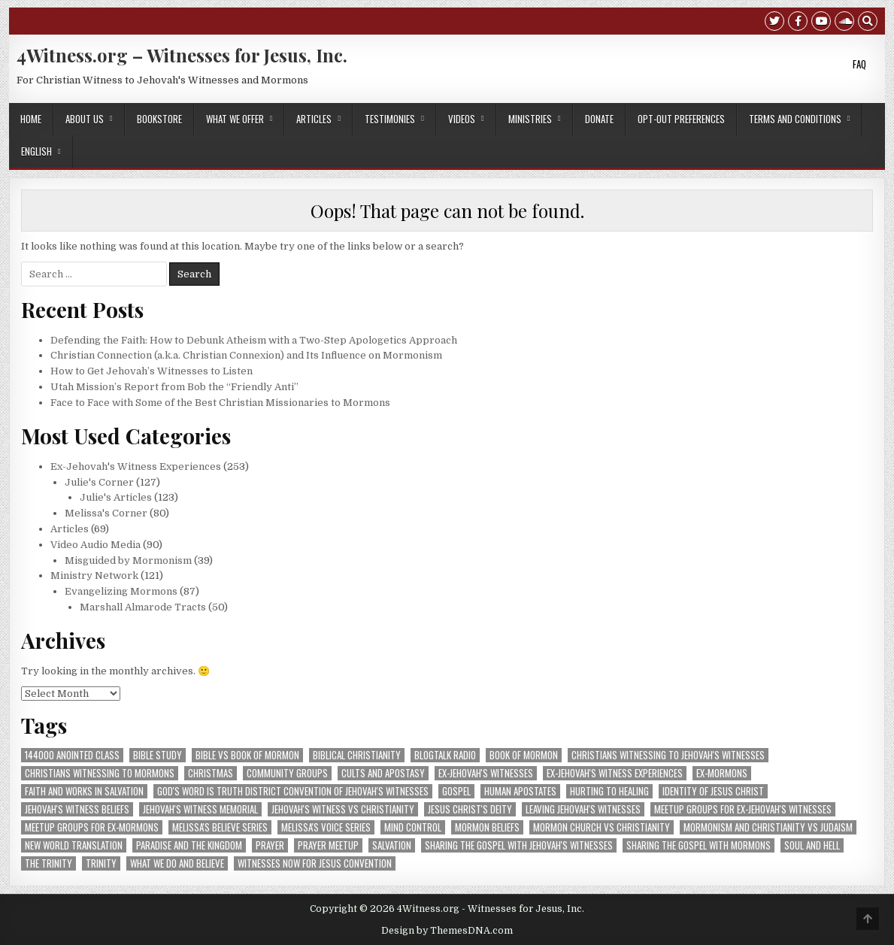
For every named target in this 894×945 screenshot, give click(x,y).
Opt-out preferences (681, 118)
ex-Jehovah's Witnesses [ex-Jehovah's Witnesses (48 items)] (485, 773)
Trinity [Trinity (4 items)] (101, 863)
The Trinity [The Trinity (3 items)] (48, 863)
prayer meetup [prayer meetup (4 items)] (328, 845)
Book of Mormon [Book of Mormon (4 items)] (523, 755)
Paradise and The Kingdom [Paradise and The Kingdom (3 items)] (189, 845)
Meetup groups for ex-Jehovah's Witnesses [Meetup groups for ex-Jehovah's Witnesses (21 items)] (743, 809)
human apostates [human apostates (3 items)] (520, 791)
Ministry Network (94, 575)
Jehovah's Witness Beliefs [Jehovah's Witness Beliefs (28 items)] (77, 809)
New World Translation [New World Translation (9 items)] (74, 845)
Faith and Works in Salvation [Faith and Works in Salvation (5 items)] (84, 791)
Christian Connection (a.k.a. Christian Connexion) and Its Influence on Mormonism (246, 355)
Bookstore (159, 118)
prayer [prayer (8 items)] (270, 845)
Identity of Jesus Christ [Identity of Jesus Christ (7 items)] (713, 791)
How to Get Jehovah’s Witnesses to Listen (151, 371)
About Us (84, 118)
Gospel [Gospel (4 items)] (456, 791)
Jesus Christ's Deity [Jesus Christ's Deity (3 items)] (470, 809)
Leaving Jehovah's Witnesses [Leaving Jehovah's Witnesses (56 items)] (583, 809)
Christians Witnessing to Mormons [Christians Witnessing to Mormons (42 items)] (99, 773)
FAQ (859, 63)
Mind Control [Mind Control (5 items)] (412, 827)
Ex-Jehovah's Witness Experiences (135, 466)
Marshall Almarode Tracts (143, 607)
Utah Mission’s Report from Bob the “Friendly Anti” (174, 386)
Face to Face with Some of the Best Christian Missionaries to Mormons (220, 402)
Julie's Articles (116, 497)
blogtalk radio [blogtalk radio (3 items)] (445, 755)
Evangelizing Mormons (121, 591)
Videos (461, 118)
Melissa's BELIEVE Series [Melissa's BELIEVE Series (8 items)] (220, 827)
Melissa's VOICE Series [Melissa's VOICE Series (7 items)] (326, 827)
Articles (314, 118)
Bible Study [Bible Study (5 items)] (157, 755)
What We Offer (235, 118)
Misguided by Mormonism (128, 560)
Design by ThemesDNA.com (447, 930)
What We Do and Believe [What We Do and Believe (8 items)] (177, 863)
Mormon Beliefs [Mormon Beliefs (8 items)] (487, 827)
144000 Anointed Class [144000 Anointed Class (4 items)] (72, 755)
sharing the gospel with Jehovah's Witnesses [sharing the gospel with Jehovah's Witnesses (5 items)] (519, 845)
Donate (599, 118)
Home (30, 118)
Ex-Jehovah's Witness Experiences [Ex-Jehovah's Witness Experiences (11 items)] (615, 773)
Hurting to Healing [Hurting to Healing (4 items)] (609, 791)
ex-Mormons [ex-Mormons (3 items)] (721, 773)
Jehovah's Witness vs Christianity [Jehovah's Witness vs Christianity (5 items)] (342, 809)
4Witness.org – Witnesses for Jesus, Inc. (182, 55)
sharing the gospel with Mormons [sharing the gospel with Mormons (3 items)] (698, 845)
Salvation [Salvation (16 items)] (391, 845)
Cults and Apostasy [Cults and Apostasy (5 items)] (383, 773)
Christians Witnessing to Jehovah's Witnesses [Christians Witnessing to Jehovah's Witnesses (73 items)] (668, 755)
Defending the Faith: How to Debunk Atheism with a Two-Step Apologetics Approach (253, 340)
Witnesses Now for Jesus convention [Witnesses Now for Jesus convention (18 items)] (315, 863)
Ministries (530, 118)
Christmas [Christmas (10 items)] (210, 773)
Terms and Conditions (795, 118)
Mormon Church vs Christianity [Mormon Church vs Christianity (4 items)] (601, 827)
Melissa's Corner (106, 513)
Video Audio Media (95, 544)
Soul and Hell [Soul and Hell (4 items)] (812, 845)
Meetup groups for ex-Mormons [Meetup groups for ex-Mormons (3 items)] (92, 827)
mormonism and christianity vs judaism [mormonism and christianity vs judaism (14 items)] (768, 827)
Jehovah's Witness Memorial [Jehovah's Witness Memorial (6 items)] (200, 809)
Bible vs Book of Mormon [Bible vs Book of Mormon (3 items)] (247, 755)
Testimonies (390, 118)
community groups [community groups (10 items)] (287, 773)
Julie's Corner (99, 482)
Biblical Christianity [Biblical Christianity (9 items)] (357, 755)
